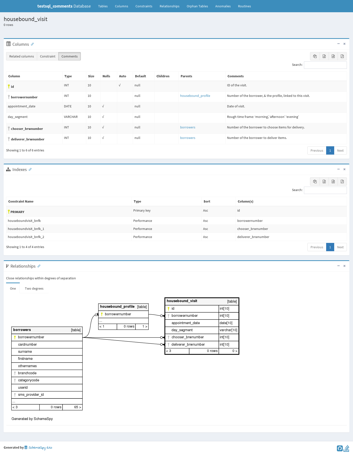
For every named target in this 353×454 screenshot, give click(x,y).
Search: (319, 65)
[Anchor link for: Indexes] (29, 169)
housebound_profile (195, 95)
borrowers (187, 127)
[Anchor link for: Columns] (31, 44)
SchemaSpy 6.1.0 (38, 447)
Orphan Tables (197, 6)
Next (340, 150)
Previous (317, 150)
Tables (104, 5)
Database (64, 6)
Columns (121, 6)
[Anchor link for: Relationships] (38, 265)
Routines (244, 6)
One (13, 288)
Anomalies (223, 6)
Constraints (143, 6)
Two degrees (34, 288)
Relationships (169, 6)
